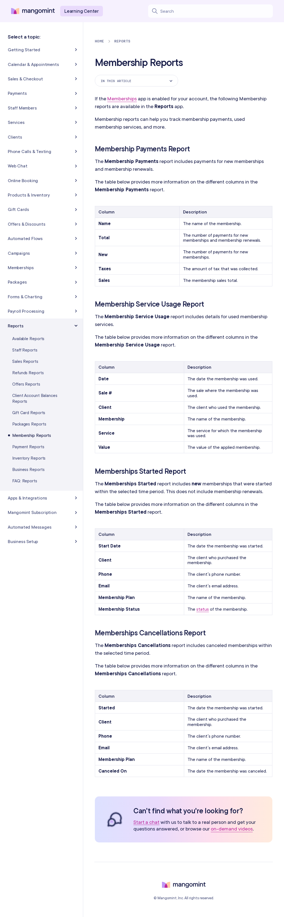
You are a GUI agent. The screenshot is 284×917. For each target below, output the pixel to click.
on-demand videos (232, 829)
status (202, 609)
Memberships (122, 98)
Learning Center (81, 11)
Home (99, 41)
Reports (122, 41)
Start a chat (146, 822)
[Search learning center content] (216, 11)
